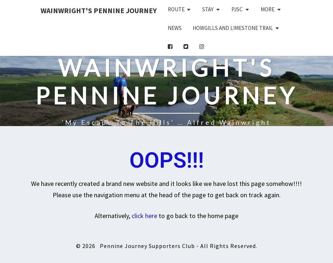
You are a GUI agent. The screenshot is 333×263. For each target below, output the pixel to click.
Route (176, 9)
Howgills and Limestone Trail (233, 27)
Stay (207, 9)
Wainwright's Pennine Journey (99, 10)
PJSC (237, 9)
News (175, 27)
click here (144, 215)
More (268, 9)
